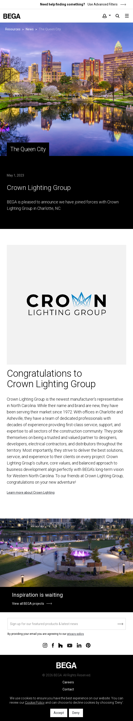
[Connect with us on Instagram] (45, 645)
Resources (12, 29)
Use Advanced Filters (106, 4)
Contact (68, 689)
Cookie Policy (35, 702)
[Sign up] (67, 624)
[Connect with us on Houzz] (60, 645)
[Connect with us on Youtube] (69, 645)
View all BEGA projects (28, 603)
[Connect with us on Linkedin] (79, 645)
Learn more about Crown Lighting (31, 492)
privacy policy (75, 633)
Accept (59, 713)
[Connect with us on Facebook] (53, 645)
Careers (68, 682)
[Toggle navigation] (127, 15)
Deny (76, 713)
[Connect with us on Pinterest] (88, 645)
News (30, 29)
